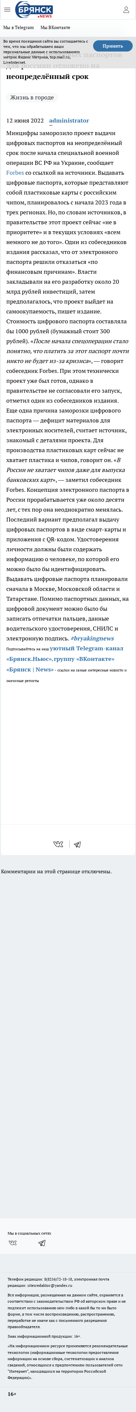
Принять (113, 46)
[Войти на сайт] (126, 9)
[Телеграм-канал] (42, 1242)
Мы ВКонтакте (56, 27)
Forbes (15, 172)
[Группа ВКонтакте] (12, 1242)
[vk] (59, 844)
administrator (69, 120)
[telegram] (79, 844)
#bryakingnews (92, 638)
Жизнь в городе (32, 97)
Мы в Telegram (18, 27)
